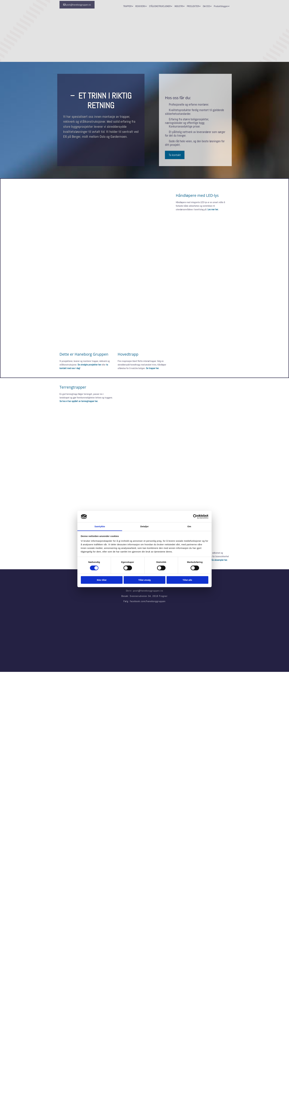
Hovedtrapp (128, 354)
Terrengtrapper (73, 387)
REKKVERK (140, 6)
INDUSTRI (178, 6)
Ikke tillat (101, 580)
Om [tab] (189, 526)
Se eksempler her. (219, 560)
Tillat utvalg (144, 580)
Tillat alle (187, 580)
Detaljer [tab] (144, 526)
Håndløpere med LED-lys (197, 195)
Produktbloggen (221, 6)
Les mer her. (212, 209)
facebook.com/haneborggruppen (148, 601)
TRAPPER (127, 6)
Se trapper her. (152, 368)
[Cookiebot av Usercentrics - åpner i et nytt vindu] (195, 516)
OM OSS (206, 6)
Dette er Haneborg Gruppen (84, 354)
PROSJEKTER (193, 6)
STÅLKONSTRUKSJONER (160, 6)
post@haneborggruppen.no (148, 590)
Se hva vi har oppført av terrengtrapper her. (79, 401)
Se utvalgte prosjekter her (89, 364)
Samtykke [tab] (100, 526)
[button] (77, 4)
